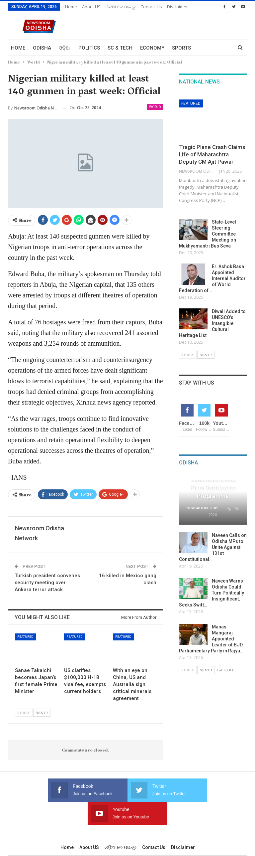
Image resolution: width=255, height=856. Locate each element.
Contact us (153, 824)
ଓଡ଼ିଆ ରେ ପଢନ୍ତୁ (120, 7)
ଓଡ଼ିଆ (65, 48)
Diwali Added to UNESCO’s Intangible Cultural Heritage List (212, 323)
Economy (152, 48)
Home (71, 7)
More (147, 7)
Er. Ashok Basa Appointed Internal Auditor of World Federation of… (212, 278)
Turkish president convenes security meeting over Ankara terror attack (47, 583)
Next (42, 712)
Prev (23, 712)
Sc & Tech (120, 48)
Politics (89, 48)
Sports (181, 48)
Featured (25, 636)
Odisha (42, 48)
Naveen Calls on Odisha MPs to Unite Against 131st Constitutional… (213, 547)
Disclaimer (183, 824)
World (155, 107)
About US (91, 7)
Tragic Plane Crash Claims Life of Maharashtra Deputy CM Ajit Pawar (212, 154)
